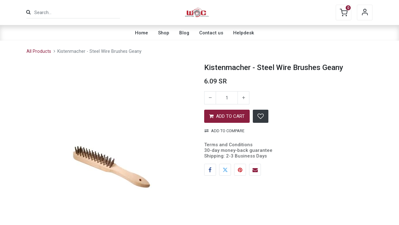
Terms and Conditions (228, 145)
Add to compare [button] (224, 130)
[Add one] (243, 98)
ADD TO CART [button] (227, 116)
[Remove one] (210, 98)
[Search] (28, 12)
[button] (260, 116)
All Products (38, 51)
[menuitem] (141, 33)
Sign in (365, 12)
